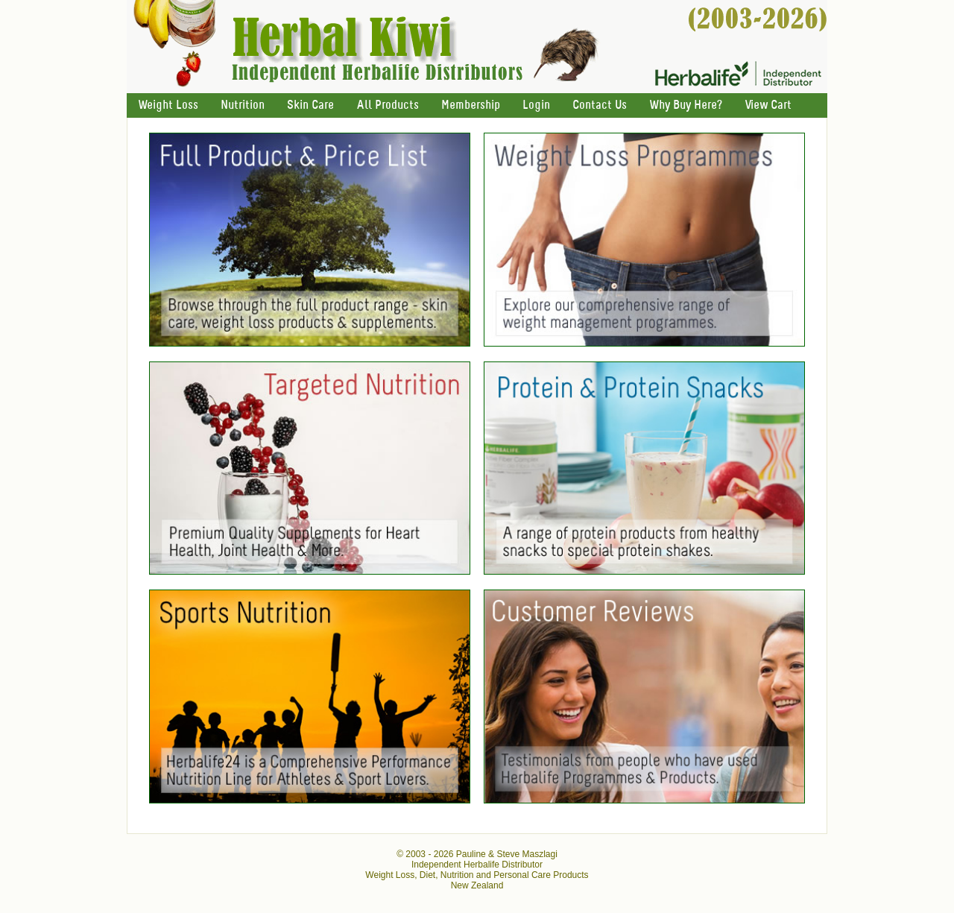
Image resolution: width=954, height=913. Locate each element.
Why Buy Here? (685, 105)
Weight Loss (168, 105)
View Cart (768, 105)
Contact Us (599, 105)
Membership (470, 105)
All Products (387, 105)
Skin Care (310, 105)
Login (536, 105)
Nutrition (243, 105)
